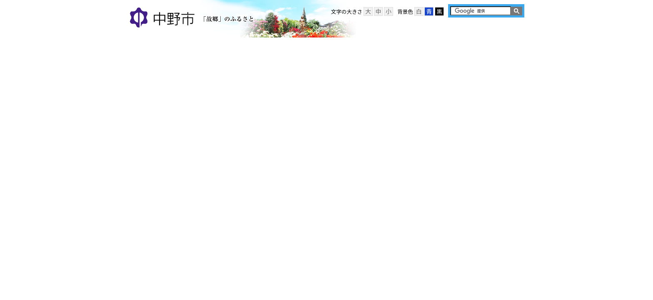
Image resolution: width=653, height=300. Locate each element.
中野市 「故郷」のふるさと (193, 18)
